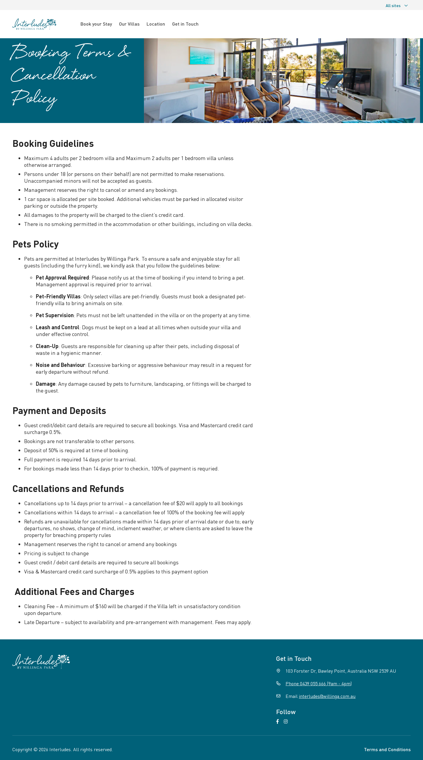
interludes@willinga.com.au (327, 696)
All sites (397, 5)
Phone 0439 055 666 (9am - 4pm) (319, 683)
